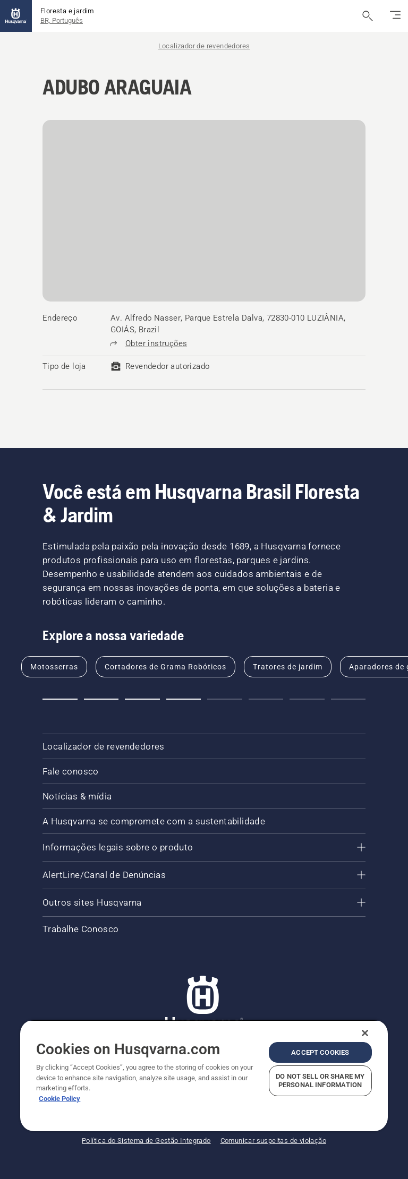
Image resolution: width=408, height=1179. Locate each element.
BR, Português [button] (61, 20)
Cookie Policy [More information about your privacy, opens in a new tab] (59, 1099)
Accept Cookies (320, 1052)
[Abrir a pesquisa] (367, 16)
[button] (60, 699)
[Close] (365, 1033)
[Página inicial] (16, 16)
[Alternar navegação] (395, 16)
